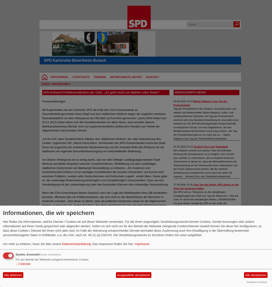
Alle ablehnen (13, 275)
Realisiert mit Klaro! (257, 282)
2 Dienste (23, 264)
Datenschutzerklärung (76, 244)
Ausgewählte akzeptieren (133, 275)
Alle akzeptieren (255, 275)
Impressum (142, 244)
